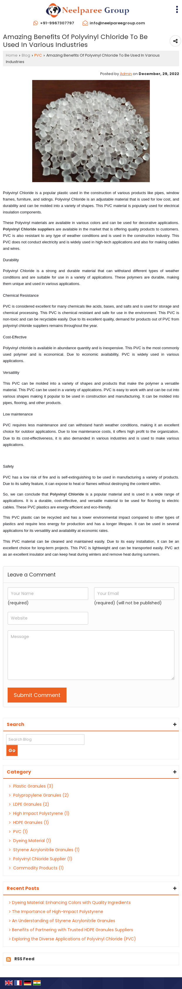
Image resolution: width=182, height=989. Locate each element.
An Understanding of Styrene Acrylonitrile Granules (62, 921)
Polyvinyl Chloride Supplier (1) (40, 859)
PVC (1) (18, 831)
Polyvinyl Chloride (67, 494)
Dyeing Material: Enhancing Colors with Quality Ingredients (70, 902)
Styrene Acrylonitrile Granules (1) (44, 850)
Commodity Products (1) (36, 868)
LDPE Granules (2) (29, 804)
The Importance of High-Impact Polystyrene (56, 912)
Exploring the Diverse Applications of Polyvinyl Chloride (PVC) (72, 939)
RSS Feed (24, 959)
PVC (38, 55)
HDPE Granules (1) (29, 822)
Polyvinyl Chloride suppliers (29, 229)
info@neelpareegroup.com (117, 23)
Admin (126, 73)
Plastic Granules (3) (31, 786)
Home (12, 55)
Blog (26, 55)
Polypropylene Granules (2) (39, 795)
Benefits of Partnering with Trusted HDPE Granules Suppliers (71, 930)
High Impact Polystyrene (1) (39, 813)
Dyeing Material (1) (30, 841)
